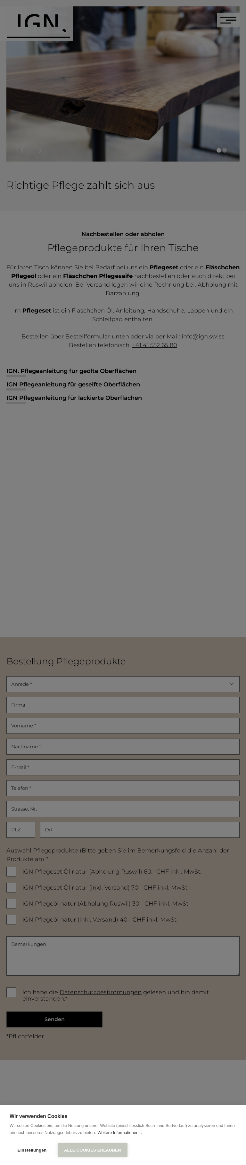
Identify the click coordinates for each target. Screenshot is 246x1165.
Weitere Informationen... (120, 1133)
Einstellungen (31, 1150)
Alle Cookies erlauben (92, 1150)
